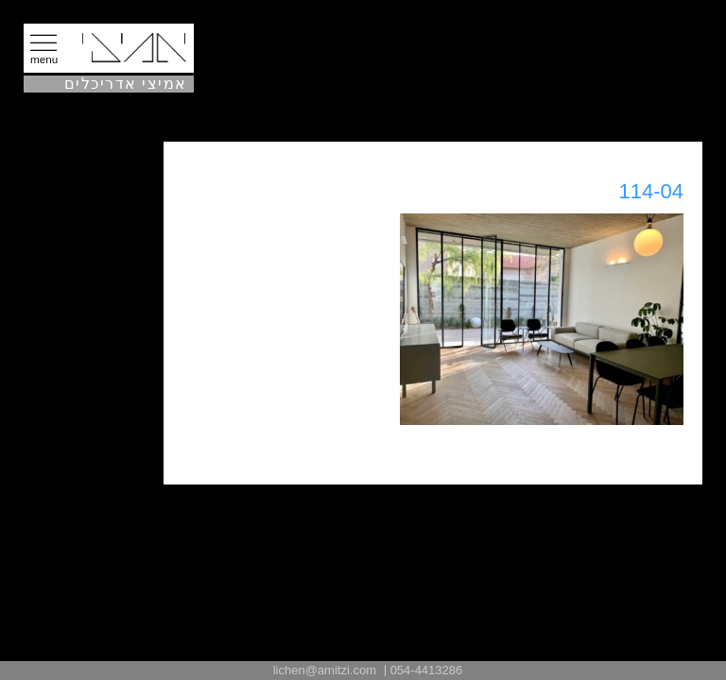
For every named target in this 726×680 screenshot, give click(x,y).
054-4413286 (426, 670)
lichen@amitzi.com (324, 670)
